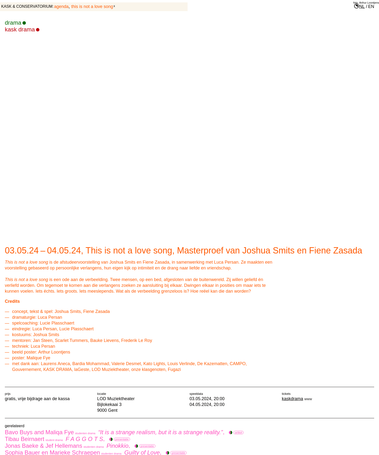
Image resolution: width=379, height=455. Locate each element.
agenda (61, 6)
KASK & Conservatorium (26, 6)
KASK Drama (22, 29)
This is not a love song (92, 6)
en (371, 6)
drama (15, 22)
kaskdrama (292, 398)
